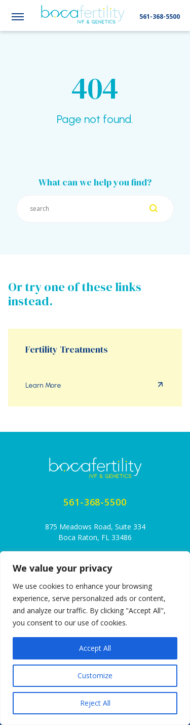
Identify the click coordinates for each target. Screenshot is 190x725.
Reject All (95, 703)
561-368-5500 (159, 16)
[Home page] (95, 467)
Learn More (43, 385)
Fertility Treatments (66, 349)
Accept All (95, 648)
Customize (95, 675)
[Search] (153, 209)
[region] (95, 638)
